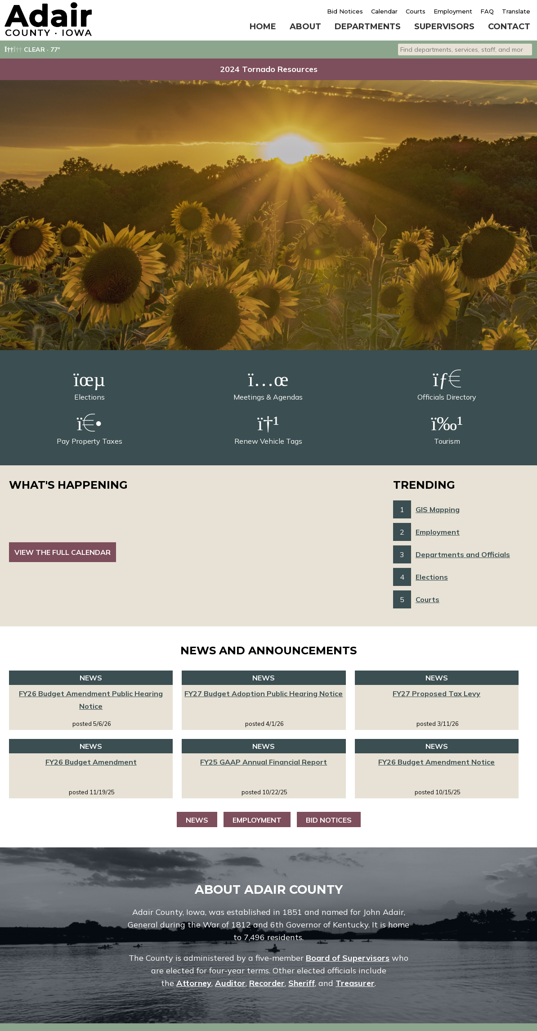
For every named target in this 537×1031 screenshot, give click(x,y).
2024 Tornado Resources (269, 69)
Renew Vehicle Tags (268, 429)
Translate (516, 11)
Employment (453, 11)
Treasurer (355, 983)
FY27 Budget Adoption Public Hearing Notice (263, 693)
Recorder (267, 983)
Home (263, 27)
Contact (509, 27)
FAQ (487, 11)
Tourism (447, 429)
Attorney (193, 983)
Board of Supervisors (347, 958)
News (197, 819)
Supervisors (444, 27)
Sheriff (301, 983)
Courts (415, 11)
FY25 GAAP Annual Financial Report (263, 761)
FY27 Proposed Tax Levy (436, 693)
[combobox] (465, 49)
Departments (368, 27)
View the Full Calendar (62, 552)
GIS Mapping (438, 509)
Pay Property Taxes (89, 429)
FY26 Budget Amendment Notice (436, 761)
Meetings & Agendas (268, 384)
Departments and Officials (463, 554)
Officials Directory (446, 384)
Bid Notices (345, 11)
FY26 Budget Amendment (91, 761)
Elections (89, 384)
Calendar (384, 11)
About (305, 27)
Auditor (230, 983)
